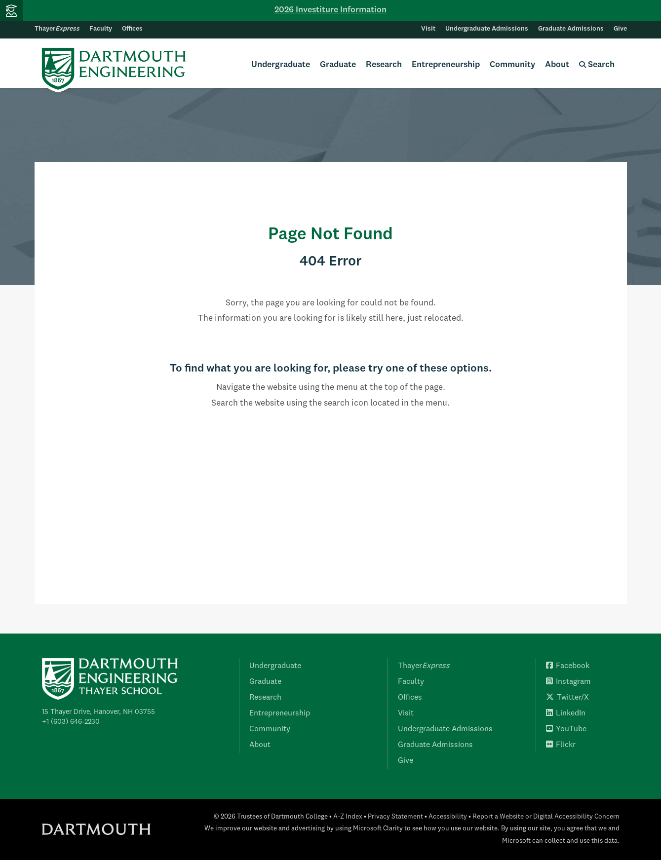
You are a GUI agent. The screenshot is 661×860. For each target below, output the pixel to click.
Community (512, 65)
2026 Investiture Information (330, 10)
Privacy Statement (395, 817)
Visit (428, 29)
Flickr (561, 745)
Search (597, 65)
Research (384, 65)
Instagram (568, 682)
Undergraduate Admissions (486, 29)
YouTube (566, 729)
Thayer (57, 29)
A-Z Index (347, 817)
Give (620, 29)
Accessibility (447, 817)
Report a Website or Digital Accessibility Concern (546, 817)
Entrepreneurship (446, 65)
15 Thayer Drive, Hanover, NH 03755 (98, 712)
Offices (132, 29)
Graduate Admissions (571, 29)
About (557, 65)
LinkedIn (565, 713)
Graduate (338, 65)
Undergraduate (280, 65)
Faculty (100, 29)
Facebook (567, 666)
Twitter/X (567, 698)
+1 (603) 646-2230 (71, 721)
